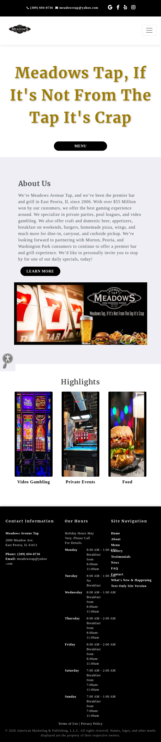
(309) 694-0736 (40, 8)
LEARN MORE (40, 271)
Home (115, 533)
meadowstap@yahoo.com (76, 8)
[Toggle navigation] (149, 30)
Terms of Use (68, 724)
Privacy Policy (92, 724)
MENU (80, 146)
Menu (115, 545)
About (116, 539)
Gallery (117, 551)
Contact (117, 574)
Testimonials (121, 557)
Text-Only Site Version (128, 586)
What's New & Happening (131, 580)
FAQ (114, 568)
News (115, 562)
